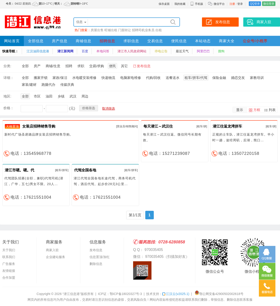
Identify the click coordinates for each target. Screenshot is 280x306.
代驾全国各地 (85, 170)
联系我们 (8, 257)
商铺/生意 (53, 66)
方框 (256, 110)
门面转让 (124, 30)
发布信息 (144, 66)
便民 (112, 66)
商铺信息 (83, 41)
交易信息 (155, 41)
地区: (7, 96)
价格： (8, 108)
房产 (37, 66)
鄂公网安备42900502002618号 (219, 294)
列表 (272, 110)
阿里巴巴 (203, 51)
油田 (49, 96)
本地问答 (102, 51)
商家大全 (227, 41)
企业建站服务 (55, 257)
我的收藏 (179, 4)
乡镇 (61, 96)
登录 (240, 4)
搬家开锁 (41, 78)
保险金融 (219, 78)
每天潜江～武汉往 (158, 126)
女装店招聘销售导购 (38, 126)
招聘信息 (107, 41)
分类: (7, 66)
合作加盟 (8, 277)
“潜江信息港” (71, 294)
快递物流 (108, 78)
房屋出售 (97, 30)
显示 (239, 110)
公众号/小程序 (255, 41)
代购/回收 (153, 78)
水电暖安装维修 (84, 78)
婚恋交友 (238, 78)
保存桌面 (164, 4)
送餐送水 (172, 78)
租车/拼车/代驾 (196, 78)
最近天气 (182, 51)
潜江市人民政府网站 (132, 51)
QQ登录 (255, 3)
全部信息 (36, 41)
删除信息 (96, 264)
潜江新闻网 (65, 51)
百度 (85, 51)
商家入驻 (52, 250)
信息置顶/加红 (100, 257)
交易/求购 (96, 66)
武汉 (73, 96)
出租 (158, 30)
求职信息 (131, 41)
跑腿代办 (48, 84)
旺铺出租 (110, 30)
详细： (8, 78)
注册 (232, 4)
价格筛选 (88, 108)
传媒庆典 (67, 84)
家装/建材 (29, 84)
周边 (84, 96)
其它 (124, 66)
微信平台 (219, 4)
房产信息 (59, 41)
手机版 (196, 4)
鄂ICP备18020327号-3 (126, 294)
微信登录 (268, 3)
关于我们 (8, 250)
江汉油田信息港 (38, 51)
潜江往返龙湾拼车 (227, 126)
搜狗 (221, 51)
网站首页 (12, 41)
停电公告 (161, 51)
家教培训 (257, 78)
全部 (25, 66)
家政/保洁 (60, 78)
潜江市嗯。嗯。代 (19, 170)
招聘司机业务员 (143, 30)
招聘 (68, 66)
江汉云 (175, 294)
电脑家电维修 (130, 78)
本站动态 (203, 41)
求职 (80, 66)
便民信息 (179, 41)
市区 (37, 96)
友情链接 (8, 271)
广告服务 (8, 264)
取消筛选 (108, 108)
